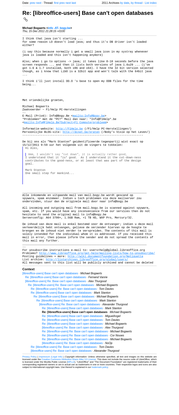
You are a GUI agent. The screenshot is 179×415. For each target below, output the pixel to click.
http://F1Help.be (69, 146)
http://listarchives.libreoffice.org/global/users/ (87, 304)
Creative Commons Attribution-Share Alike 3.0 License (69, 404)
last (74, 2)
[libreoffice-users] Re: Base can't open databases (55, 326)
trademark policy (100, 412)
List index (151, 2)
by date (124, 2)
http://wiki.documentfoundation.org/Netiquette (105, 300)
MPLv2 (71, 407)
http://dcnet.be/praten (81, 150)
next (38, 2)
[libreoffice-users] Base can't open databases (50, 318)
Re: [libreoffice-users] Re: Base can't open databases (61, 330)
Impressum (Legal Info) (51, 402)
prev (32, 2)
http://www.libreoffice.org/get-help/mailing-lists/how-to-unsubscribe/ (97, 296)
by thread (136, 2)
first (56, 2)
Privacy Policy (29, 402)
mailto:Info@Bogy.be (89, 131)
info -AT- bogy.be (59, 28)
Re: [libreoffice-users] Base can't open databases (55, 322)
